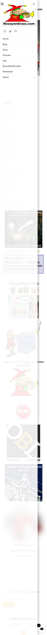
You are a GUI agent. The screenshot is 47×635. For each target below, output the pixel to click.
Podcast (7, 55)
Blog (5, 44)
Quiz (5, 61)
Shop (5, 50)
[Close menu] (34, 4)
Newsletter (8, 71)
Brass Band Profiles (12, 66)
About (19, 77)
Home (6, 39)
